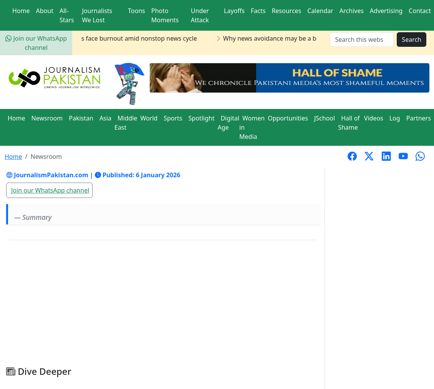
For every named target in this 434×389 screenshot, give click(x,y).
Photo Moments (165, 15)
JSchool (324, 118)
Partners (418, 118)
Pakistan (81, 118)
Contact (420, 11)
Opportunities (288, 118)
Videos (373, 118)
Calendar (320, 11)
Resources (286, 11)
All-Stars (67, 15)
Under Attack (200, 15)
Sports (173, 118)
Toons (136, 11)
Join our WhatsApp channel (50, 190)
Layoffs (234, 11)
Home (21, 11)
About (44, 11)
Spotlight (202, 118)
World (148, 118)
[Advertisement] (163, 306)
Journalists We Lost (97, 15)
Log (394, 118)
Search (411, 39)
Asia (105, 118)
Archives (352, 11)
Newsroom (47, 118)
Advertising (386, 11)
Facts (258, 11)
